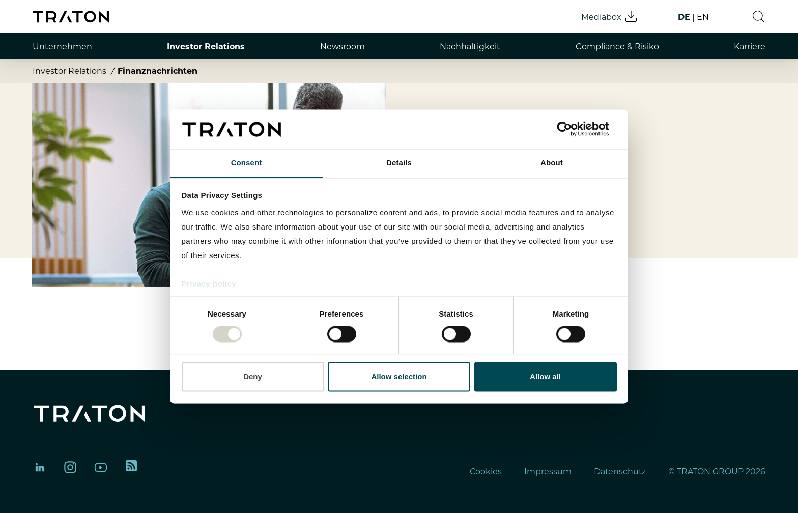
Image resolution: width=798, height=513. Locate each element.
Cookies (484, 471)
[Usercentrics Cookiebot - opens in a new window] (572, 128)
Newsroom (342, 46)
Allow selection (398, 377)
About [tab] (551, 162)
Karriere (749, 46)
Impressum (547, 471)
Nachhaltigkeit (470, 46)
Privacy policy (209, 284)
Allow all (545, 377)
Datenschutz (619, 471)
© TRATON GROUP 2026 (716, 471)
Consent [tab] (246, 162)
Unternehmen (62, 46)
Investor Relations (206, 46)
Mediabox (609, 16)
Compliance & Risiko (617, 46)
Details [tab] (399, 162)
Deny (252, 377)
